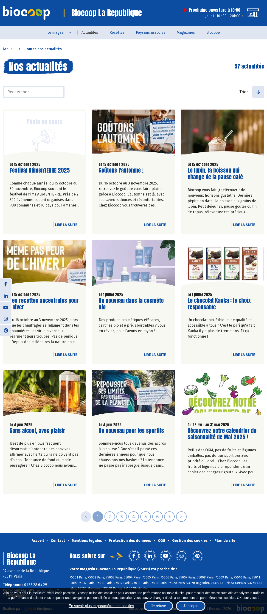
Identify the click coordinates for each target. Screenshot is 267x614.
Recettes (117, 32)
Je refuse (158, 606)
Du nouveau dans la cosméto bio (131, 304)
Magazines (186, 32)
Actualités (90, 32)
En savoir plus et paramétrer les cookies (101, 606)
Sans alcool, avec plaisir (37, 430)
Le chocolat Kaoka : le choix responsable (219, 304)
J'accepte (190, 606)
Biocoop (213, 32)
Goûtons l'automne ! (121, 170)
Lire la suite (67, 224)
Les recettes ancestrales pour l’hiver (44, 304)
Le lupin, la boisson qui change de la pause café (215, 173)
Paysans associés (150, 32)
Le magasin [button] (57, 32)
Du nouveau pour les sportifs (131, 430)
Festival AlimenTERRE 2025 (40, 170)
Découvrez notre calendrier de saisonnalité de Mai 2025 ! (222, 434)
